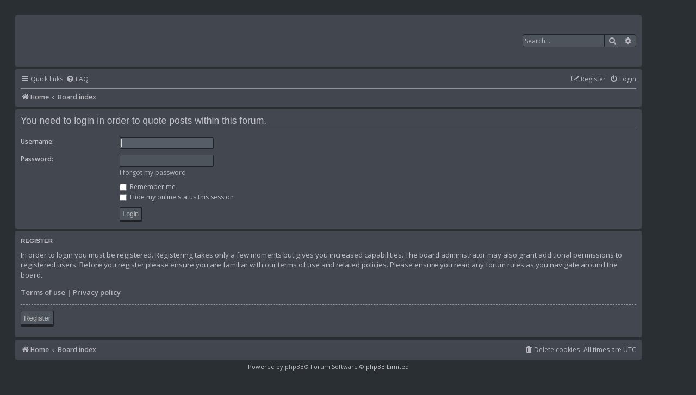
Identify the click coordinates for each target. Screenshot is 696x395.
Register (37, 318)
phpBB (294, 366)
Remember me (148, 186)
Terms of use (43, 292)
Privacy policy (97, 292)
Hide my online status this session (177, 197)
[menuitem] (77, 79)
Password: (37, 159)
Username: (37, 141)
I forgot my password (153, 172)
